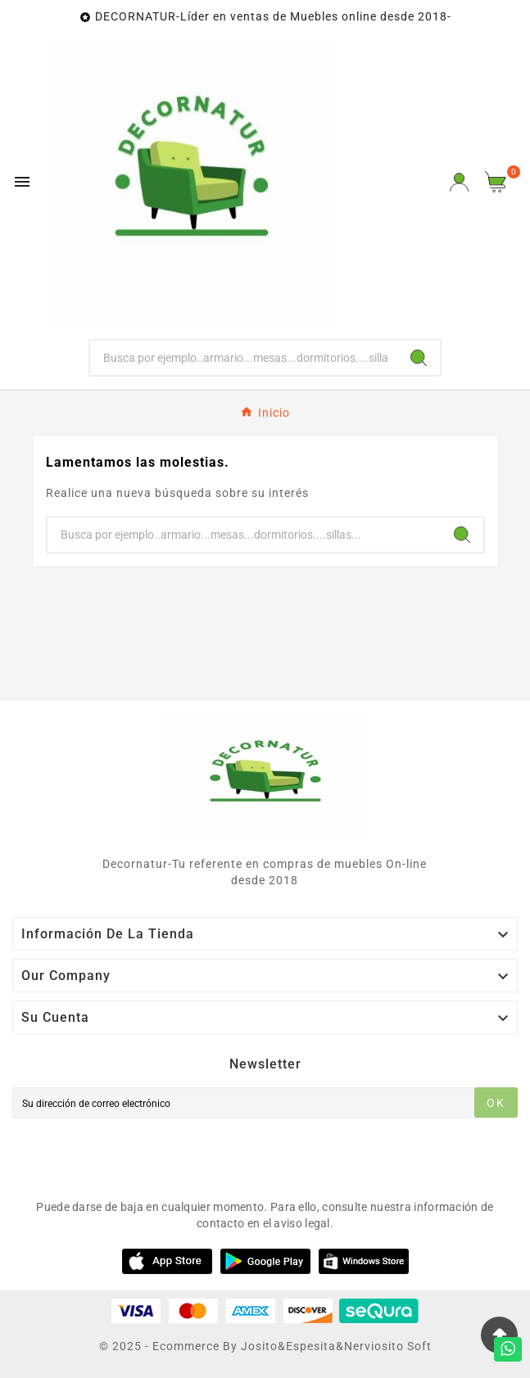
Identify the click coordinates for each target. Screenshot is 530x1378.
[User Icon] (459, 182)
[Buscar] (244, 358)
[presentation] (136, 1154)
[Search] (418, 358)
